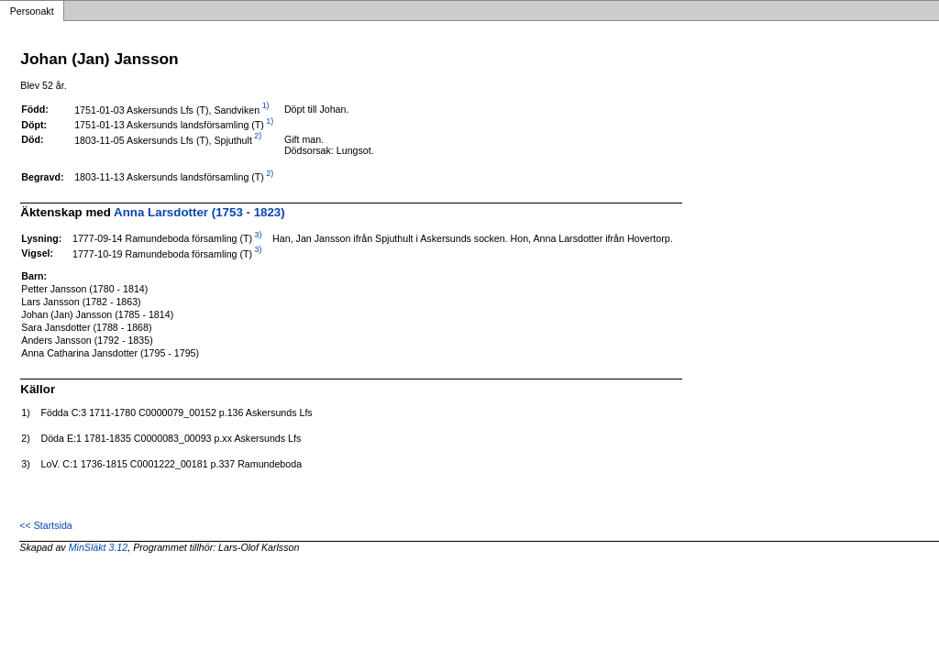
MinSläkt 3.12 (98, 547)
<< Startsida (45, 525)
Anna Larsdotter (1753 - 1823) (199, 212)
